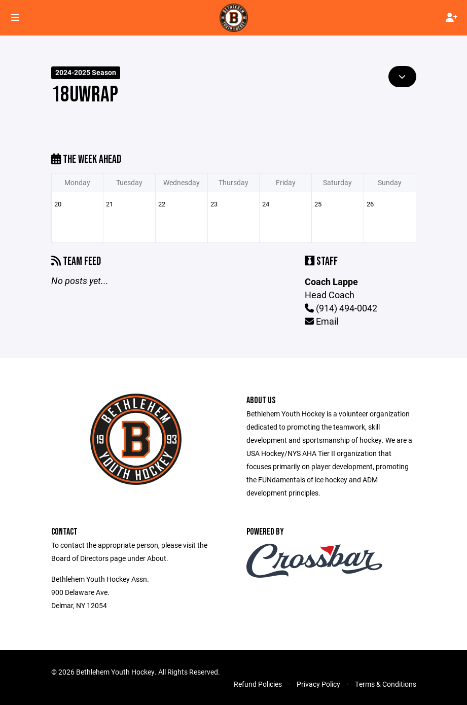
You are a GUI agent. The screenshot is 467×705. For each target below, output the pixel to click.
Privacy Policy (318, 684)
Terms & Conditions (385, 684)
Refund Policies (258, 684)
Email (321, 321)
